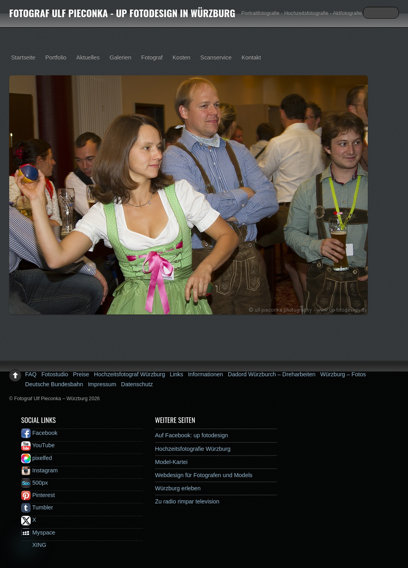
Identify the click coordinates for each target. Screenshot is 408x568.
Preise (81, 374)
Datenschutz (137, 384)
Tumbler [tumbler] (37, 507)
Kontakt (251, 57)
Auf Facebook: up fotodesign (191, 435)
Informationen (205, 374)
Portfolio (56, 57)
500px (34, 483)
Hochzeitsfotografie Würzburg (193, 449)
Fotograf (152, 57)
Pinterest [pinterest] (38, 495)
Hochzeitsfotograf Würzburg (129, 374)
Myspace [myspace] (38, 532)
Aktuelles (88, 57)
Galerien (120, 57)
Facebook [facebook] (39, 433)
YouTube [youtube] (38, 445)
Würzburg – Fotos (343, 374)
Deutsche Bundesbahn (54, 384)
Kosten (181, 57)
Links (176, 374)
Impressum (102, 384)
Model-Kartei (171, 462)
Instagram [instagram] (39, 470)
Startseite (23, 57)
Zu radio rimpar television (187, 501)
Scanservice (215, 57)
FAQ (31, 374)
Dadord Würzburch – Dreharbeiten (272, 374)
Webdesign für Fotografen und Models (204, 475)
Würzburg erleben (177, 488)
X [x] (28, 520)
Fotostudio (54, 374)
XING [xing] (33, 545)
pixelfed (36, 458)
